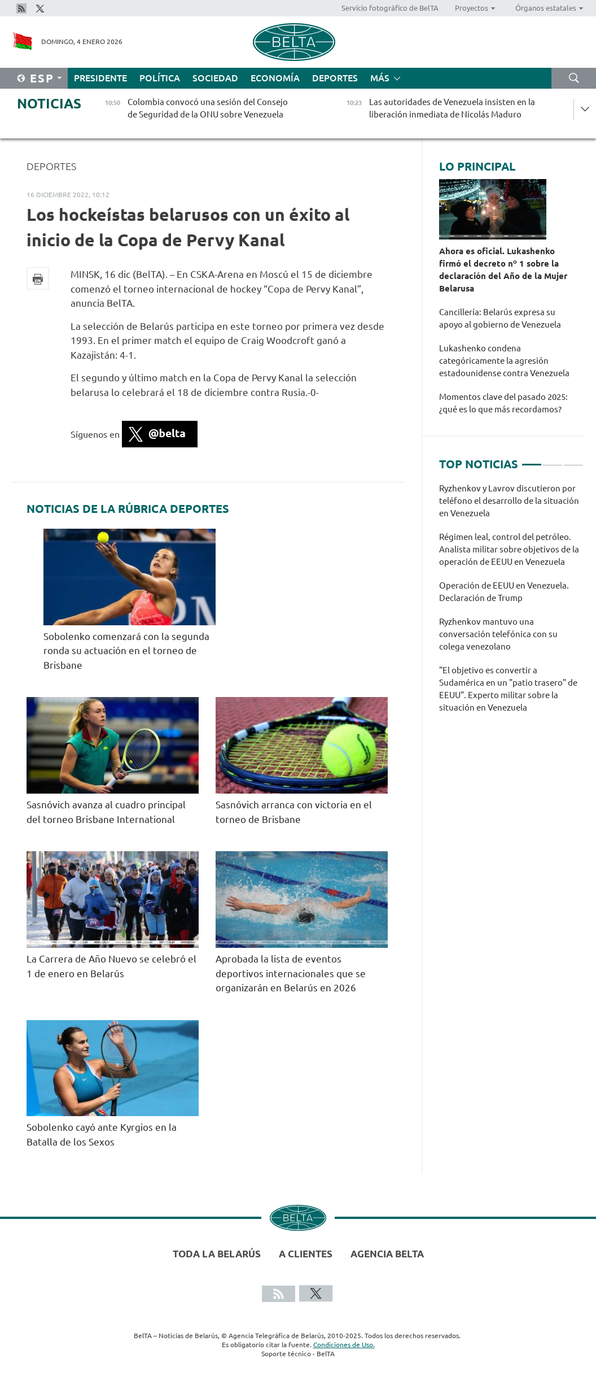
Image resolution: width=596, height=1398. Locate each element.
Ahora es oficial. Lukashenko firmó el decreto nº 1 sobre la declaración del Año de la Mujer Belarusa (503, 269)
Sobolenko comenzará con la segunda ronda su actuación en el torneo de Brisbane (126, 650)
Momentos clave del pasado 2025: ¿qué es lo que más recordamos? (503, 403)
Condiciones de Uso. (344, 1344)
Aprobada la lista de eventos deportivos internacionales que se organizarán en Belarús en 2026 (291, 973)
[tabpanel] (511, 603)
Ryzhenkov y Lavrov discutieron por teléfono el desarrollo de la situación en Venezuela (509, 501)
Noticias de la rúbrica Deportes (128, 509)
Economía (275, 78)
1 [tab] (531, 459)
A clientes (305, 1253)
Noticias (49, 103)
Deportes (335, 78)
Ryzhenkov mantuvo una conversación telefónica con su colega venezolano (498, 634)
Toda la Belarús (217, 1253)
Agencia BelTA (387, 1253)
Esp (42, 78)
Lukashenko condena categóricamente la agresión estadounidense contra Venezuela (505, 360)
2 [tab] (552, 459)
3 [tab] (573, 459)
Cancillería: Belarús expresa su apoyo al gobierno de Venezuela (501, 318)
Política (159, 78)
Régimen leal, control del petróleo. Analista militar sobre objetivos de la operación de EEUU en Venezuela (509, 549)
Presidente (100, 78)
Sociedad (215, 78)
